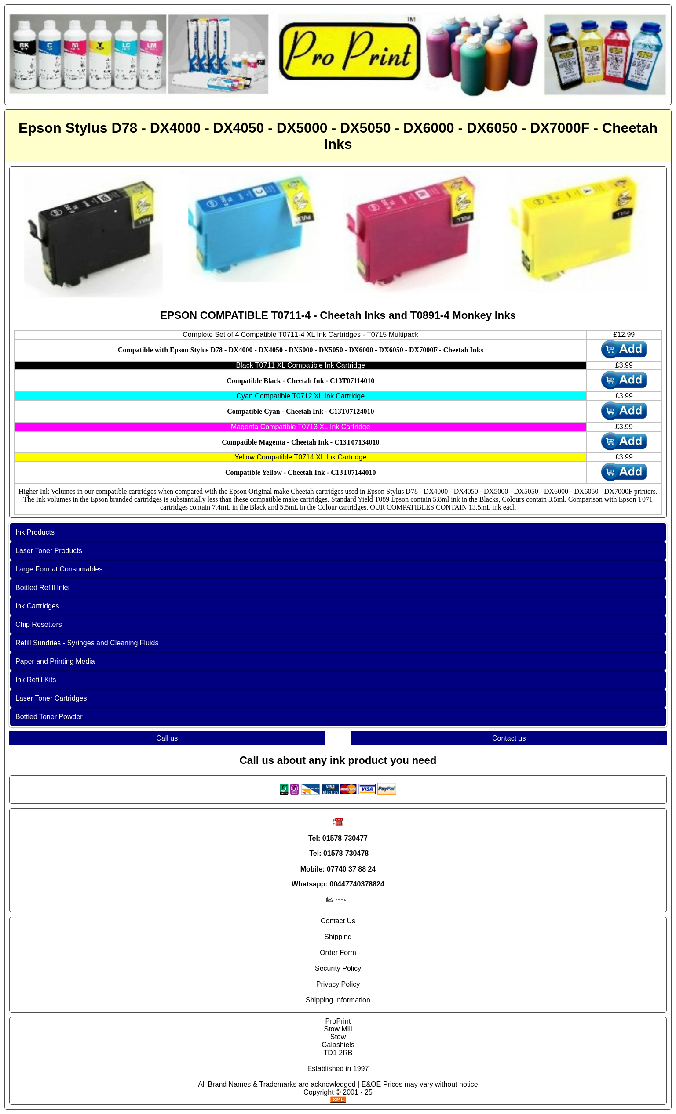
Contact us (509, 738)
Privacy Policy (338, 984)
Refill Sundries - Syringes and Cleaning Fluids (87, 643)
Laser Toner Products (48, 550)
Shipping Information (338, 1000)
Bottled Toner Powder (49, 716)
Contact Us (338, 921)
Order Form (338, 952)
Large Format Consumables (58, 569)
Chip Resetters (38, 624)
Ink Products (35, 532)
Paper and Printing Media (55, 661)
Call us (167, 738)
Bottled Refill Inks (42, 587)
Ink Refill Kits (35, 680)
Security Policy (338, 968)
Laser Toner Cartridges (51, 698)
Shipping (337, 936)
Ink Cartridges (37, 606)
